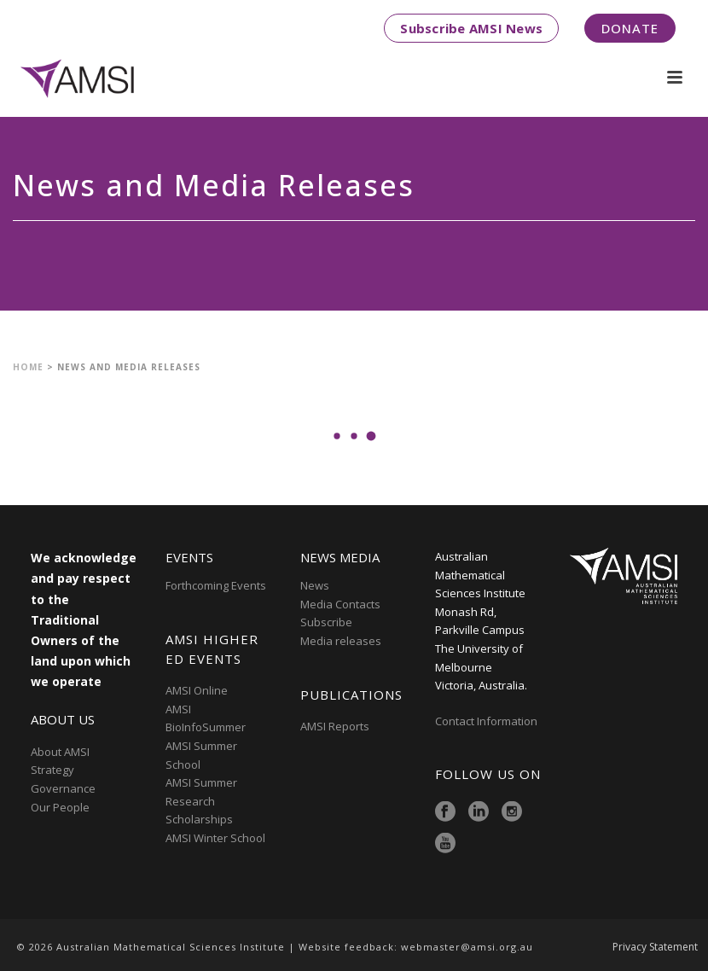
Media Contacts (340, 604)
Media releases (340, 640)
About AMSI (60, 751)
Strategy (52, 769)
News (314, 585)
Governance (63, 788)
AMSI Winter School (215, 838)
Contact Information (487, 721)
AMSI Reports (334, 726)
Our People (60, 807)
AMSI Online (196, 690)
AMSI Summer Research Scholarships (201, 801)
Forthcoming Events (215, 585)
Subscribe (326, 622)
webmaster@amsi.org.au (467, 946)
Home (28, 367)
